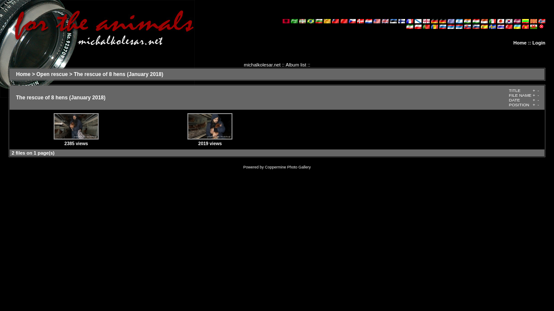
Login (538, 42)
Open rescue (52, 74)
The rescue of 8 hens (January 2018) (118, 74)
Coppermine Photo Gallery (288, 167)
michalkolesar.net (262, 64)
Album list (296, 64)
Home (520, 42)
